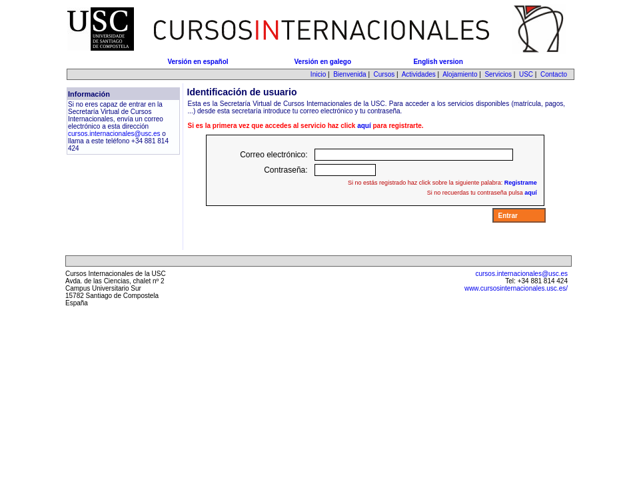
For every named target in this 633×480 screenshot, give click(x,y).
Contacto (553, 74)
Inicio (318, 74)
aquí (364, 125)
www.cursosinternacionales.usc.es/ (516, 288)
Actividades (419, 74)
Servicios (498, 74)
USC (526, 74)
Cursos (384, 74)
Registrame (520, 182)
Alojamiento (459, 74)
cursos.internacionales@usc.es (114, 133)
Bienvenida (349, 74)
